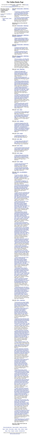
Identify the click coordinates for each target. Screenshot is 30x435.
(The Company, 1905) (21, 304)
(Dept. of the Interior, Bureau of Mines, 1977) (21, 18)
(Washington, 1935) (21, 419)
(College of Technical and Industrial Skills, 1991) (21, 39)
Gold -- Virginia (20, 161)
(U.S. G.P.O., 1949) (21, 88)
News (9, 430)
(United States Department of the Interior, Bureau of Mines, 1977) (21, 13)
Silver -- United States (21, 300)
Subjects (22, 429)
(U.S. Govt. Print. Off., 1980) (21, 215)
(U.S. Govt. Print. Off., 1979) (21, 205)
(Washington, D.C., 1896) (21, 77)
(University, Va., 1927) (21, 164)
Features (12, 430)
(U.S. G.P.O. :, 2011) (21, 291)
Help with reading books (7, 427)
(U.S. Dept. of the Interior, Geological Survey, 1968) (21, 116)
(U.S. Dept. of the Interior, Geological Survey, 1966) (21, 148)
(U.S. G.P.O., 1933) (21, 105)
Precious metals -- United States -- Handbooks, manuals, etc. (20, 36)
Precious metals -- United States (22, 25)
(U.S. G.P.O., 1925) (21, 97)
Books (6, 430)
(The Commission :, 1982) (21, 73)
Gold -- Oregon (19, 153)
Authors (16, 429)
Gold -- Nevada (19, 145)
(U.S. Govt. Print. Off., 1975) (21, 231)
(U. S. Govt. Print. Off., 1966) (21, 251)
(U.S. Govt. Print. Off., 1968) (21, 176)
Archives (16, 430)
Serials (26, 429)
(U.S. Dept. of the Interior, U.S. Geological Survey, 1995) (21, 59)
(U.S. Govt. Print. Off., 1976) (21, 241)
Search (7, 429)
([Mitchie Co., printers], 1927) (21, 168)
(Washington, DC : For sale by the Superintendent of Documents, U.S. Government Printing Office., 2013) (21, 280)
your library (9, 13)
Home (4, 429)
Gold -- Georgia (20, 133)
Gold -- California (20, 121)
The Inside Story (22, 430)
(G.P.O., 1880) (21, 48)
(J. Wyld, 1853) (21, 127)
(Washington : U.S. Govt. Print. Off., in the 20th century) (21, 181)
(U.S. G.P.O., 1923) (21, 382)
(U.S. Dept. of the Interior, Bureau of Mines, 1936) (21, 142)
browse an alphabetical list (10, 6)
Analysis (4, 20)
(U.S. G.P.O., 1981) (21, 311)
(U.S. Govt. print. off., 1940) (21, 373)
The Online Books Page (15, 2)
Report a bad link (15, 427)
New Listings (11, 429)
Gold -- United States (21, 69)
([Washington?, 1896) (21, 82)
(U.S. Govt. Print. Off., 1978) (21, 195)
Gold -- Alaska (19, 109)
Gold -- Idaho (19, 139)
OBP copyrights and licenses (15, 433)
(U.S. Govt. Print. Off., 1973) (21, 223)
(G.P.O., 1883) (21, 52)
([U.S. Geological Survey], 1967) (21, 156)
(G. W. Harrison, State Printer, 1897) (20, 136)
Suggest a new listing (23, 427)
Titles (19, 429)
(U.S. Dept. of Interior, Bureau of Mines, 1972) (21, 28)
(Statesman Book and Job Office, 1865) (21, 186)
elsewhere (2, 14)
